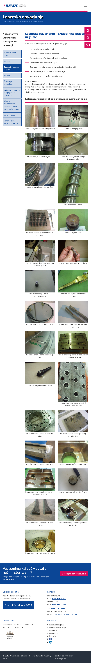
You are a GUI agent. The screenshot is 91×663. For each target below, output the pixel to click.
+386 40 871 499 (59, 604)
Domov (5, 21)
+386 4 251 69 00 (58, 608)
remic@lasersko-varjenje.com (65, 614)
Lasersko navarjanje (16, 21)
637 (64, 598)
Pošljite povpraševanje (74, 573)
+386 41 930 (57, 598)
